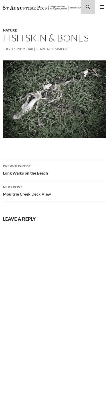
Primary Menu (102, 7)
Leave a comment (52, 49)
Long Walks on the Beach (54, 169)
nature (10, 30)
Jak (30, 49)
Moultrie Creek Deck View (54, 190)
